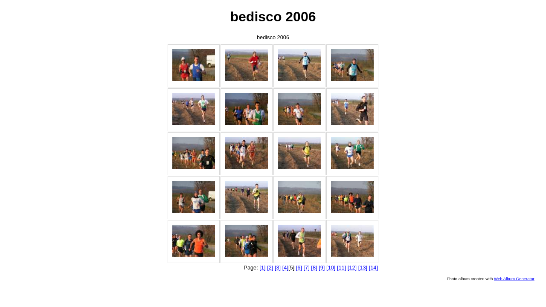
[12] (352, 267)
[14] (373, 267)
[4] (285, 267)
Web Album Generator (514, 278)
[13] (362, 267)
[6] (299, 267)
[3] (278, 267)
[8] (314, 267)
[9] (322, 267)
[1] (262, 267)
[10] (330, 267)
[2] (270, 267)
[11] (341, 267)
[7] (307, 267)
